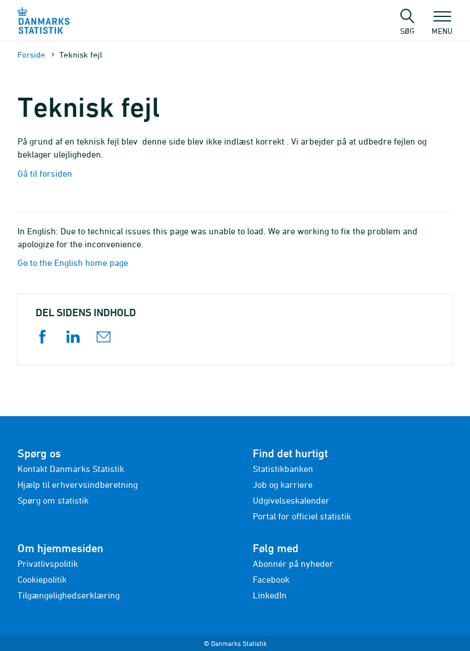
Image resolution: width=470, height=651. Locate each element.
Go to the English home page (72, 262)
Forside (31, 54)
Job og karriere (283, 484)
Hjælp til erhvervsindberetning (77, 484)
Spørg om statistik (53, 500)
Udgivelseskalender (291, 500)
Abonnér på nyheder (293, 563)
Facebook (271, 579)
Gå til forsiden (44, 173)
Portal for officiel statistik (302, 516)
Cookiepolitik (42, 579)
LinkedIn (270, 595)
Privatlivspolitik (47, 563)
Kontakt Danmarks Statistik (70, 469)
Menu (442, 25)
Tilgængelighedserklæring (68, 595)
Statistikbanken (283, 469)
